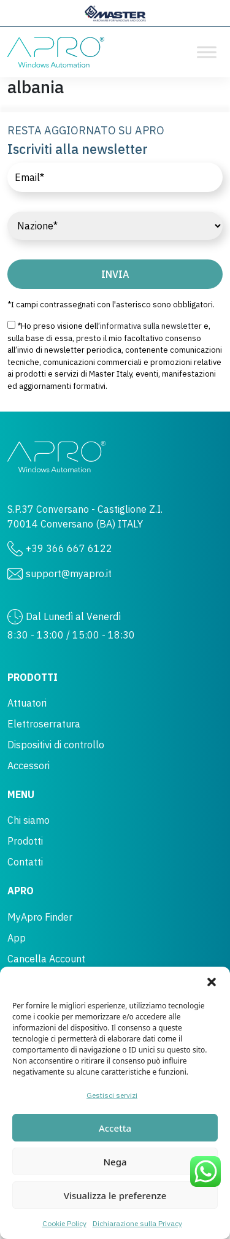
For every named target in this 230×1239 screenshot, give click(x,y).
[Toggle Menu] (207, 52)
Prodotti (25, 841)
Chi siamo (28, 820)
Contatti (25, 862)
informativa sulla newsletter (151, 326)
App (16, 938)
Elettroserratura (43, 724)
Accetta (115, 1128)
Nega (114, 1162)
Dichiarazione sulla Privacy (137, 1223)
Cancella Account (46, 959)
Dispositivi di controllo (55, 744)
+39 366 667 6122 (69, 548)
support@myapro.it (69, 573)
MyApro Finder (39, 917)
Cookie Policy (64, 1223)
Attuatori (27, 703)
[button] (211, 982)
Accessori (28, 765)
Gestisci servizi (111, 1095)
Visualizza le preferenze (115, 1195)
